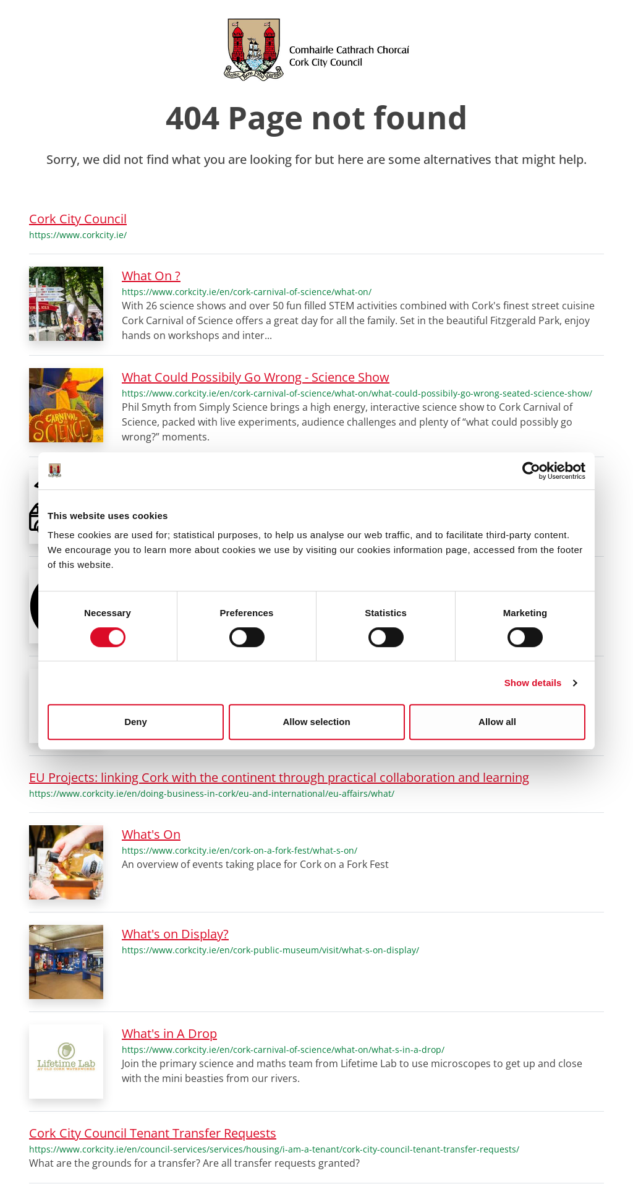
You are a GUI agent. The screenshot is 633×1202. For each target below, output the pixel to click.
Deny (135, 721)
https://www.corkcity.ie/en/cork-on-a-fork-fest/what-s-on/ (239, 850)
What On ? (151, 275)
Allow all (497, 721)
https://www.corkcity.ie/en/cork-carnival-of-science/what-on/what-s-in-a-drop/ (283, 1049)
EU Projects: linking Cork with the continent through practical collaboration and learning (279, 777)
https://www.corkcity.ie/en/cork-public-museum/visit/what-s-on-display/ (270, 950)
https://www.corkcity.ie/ (78, 235)
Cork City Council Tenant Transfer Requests (152, 1133)
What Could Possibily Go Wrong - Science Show (255, 377)
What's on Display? (175, 933)
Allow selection (316, 721)
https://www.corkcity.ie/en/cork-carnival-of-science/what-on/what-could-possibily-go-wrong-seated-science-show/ (357, 393)
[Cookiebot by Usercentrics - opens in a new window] (531, 470)
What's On (151, 834)
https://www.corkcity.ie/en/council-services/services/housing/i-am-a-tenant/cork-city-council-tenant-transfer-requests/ (274, 1149)
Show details (533, 682)
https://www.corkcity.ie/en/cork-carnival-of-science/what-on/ (247, 292)
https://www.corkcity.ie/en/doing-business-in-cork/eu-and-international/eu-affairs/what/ (211, 793)
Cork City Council (78, 218)
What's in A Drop (169, 1033)
